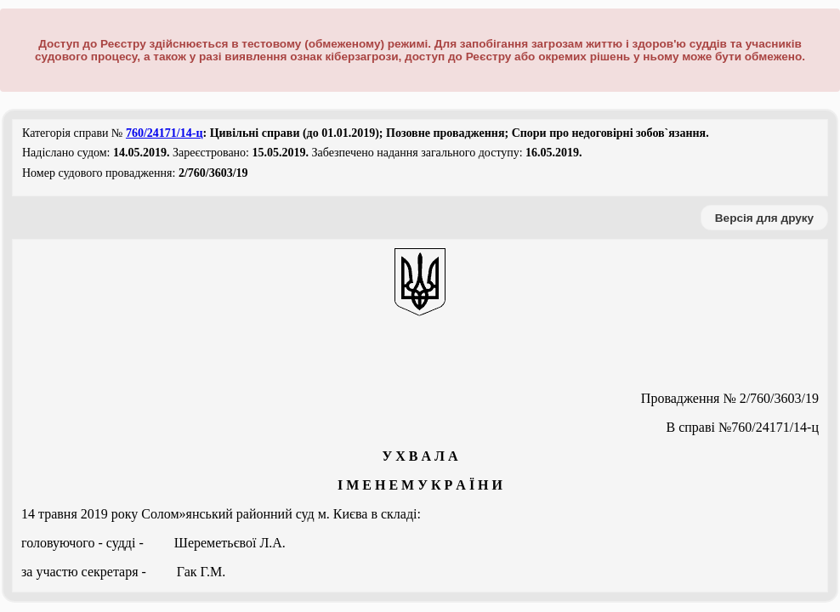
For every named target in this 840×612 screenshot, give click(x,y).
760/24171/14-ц (164, 133)
